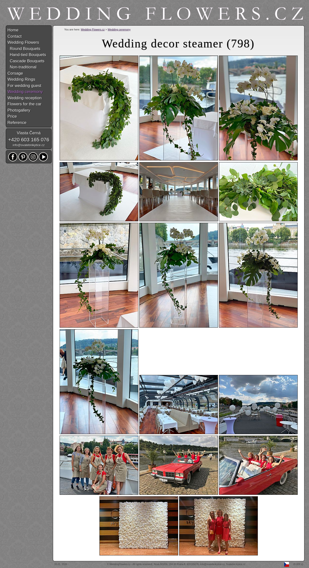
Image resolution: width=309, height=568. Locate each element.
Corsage (15, 73)
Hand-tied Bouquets (26, 54)
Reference (16, 122)
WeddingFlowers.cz (119, 564)
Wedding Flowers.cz (93, 29)
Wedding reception (24, 98)
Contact (14, 36)
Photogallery (18, 110)
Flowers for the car (24, 104)
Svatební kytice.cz (236, 564)
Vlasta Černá (29, 133)
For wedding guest (24, 85)
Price (12, 116)
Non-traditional (21, 67)
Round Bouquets (23, 48)
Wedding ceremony (119, 29)
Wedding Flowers (23, 42)
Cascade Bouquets (25, 61)
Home (12, 30)
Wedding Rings (21, 79)
